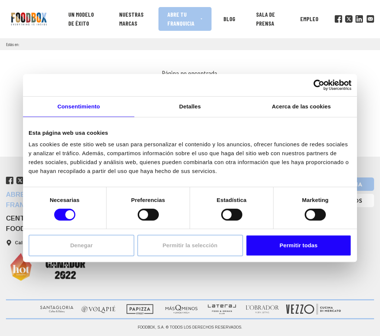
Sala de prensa (265, 19)
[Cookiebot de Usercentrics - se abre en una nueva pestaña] (318, 85)
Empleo (309, 18)
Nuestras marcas (131, 19)
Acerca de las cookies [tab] (301, 106)
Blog (229, 18)
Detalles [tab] (190, 106)
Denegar (81, 245)
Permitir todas (298, 245)
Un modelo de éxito (81, 19)
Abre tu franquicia (185, 19)
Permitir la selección (190, 245)
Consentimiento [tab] (79, 106)
